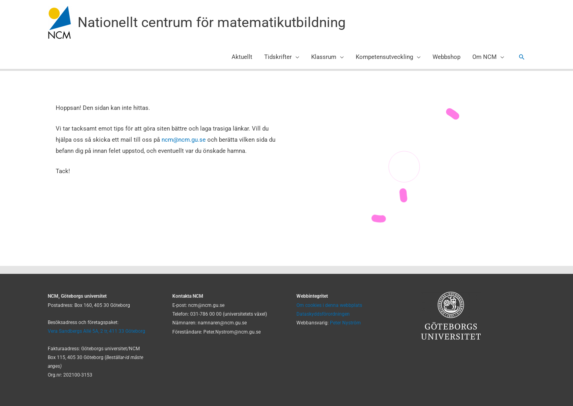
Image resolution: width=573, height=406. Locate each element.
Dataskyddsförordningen (323, 314)
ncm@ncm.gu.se (184, 139)
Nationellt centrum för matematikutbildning (212, 22)
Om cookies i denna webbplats (329, 305)
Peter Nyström (345, 323)
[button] (521, 57)
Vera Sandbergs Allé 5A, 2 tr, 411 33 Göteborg (96, 331)
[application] (295, 57)
